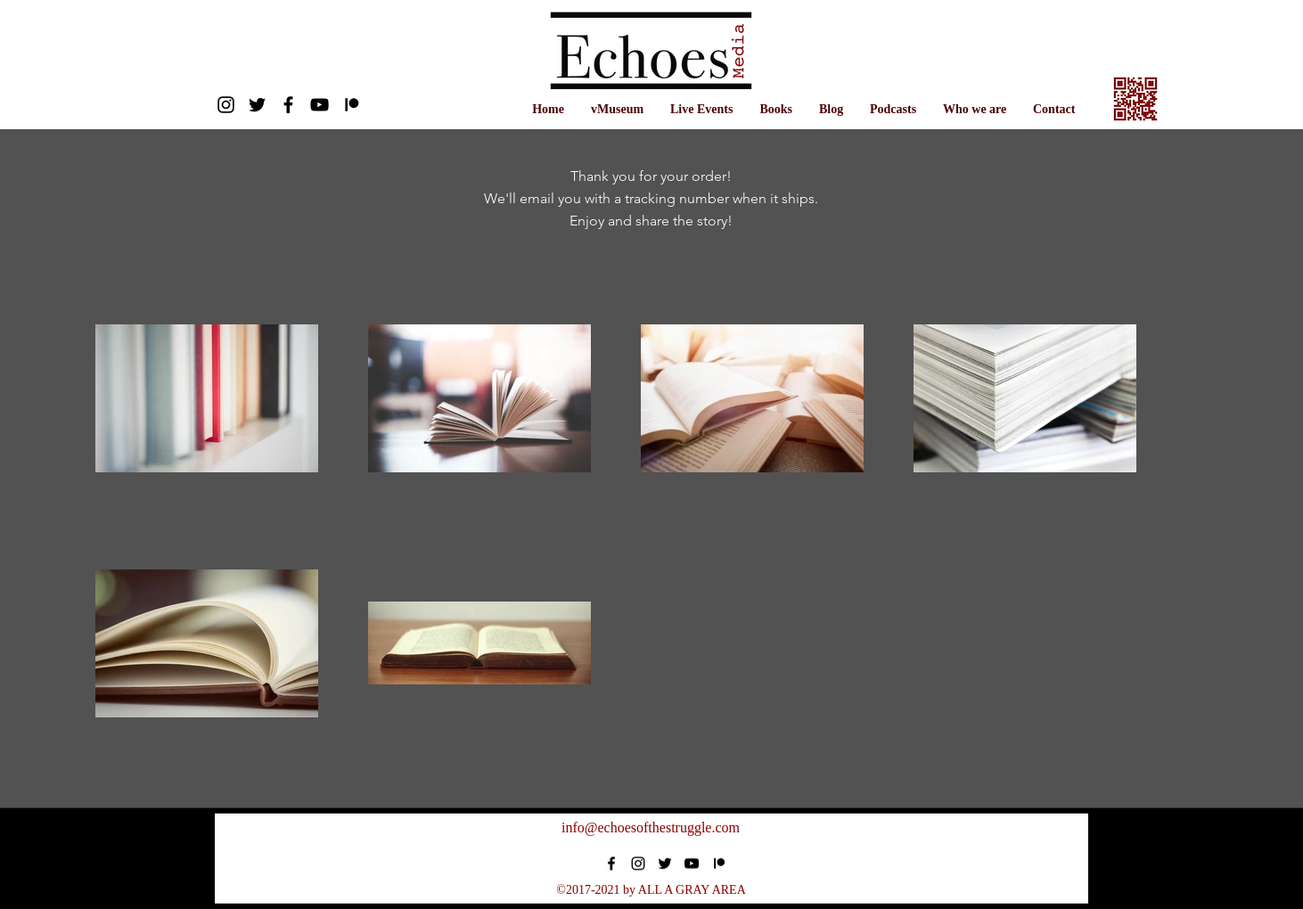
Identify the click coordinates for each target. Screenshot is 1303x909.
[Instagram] (226, 105)
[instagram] (638, 863)
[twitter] (257, 105)
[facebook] (288, 105)
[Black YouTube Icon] (692, 863)
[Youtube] (319, 105)
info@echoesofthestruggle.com (650, 827)
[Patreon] (351, 105)
